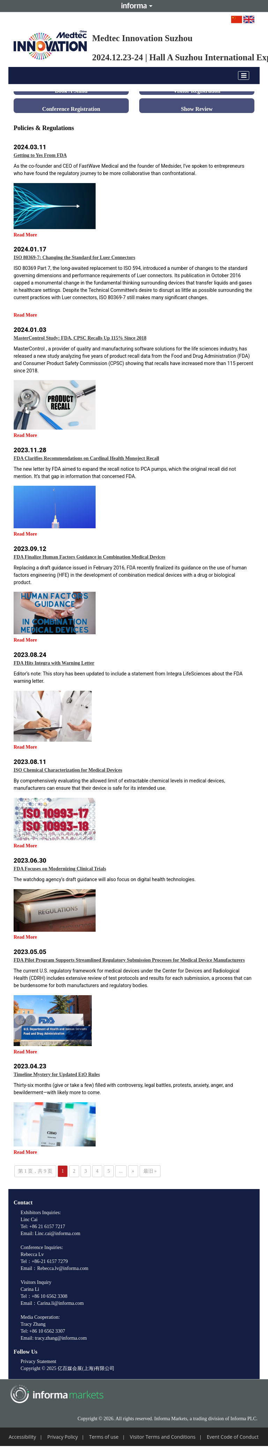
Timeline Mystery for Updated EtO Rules (57, 1074)
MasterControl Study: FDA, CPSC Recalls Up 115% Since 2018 (80, 338)
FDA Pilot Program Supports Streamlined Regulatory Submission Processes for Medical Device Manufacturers (129, 960)
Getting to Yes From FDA (40, 155)
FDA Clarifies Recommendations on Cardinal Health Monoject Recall (86, 458)
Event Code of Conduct (233, 1436)
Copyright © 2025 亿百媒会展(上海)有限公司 (67, 1368)
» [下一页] (133, 1171)
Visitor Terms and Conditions (162, 1436)
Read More (25, 234)
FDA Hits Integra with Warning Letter (54, 663)
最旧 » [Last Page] (150, 1171)
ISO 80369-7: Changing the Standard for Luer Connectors (74, 257)
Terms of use (103, 1436)
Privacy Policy (62, 1436)
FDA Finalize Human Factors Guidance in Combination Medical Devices (89, 557)
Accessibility (22, 1436)
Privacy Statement (38, 1361)
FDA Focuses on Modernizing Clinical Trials (60, 868)
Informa (134, 5)
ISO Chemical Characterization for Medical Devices (68, 770)
